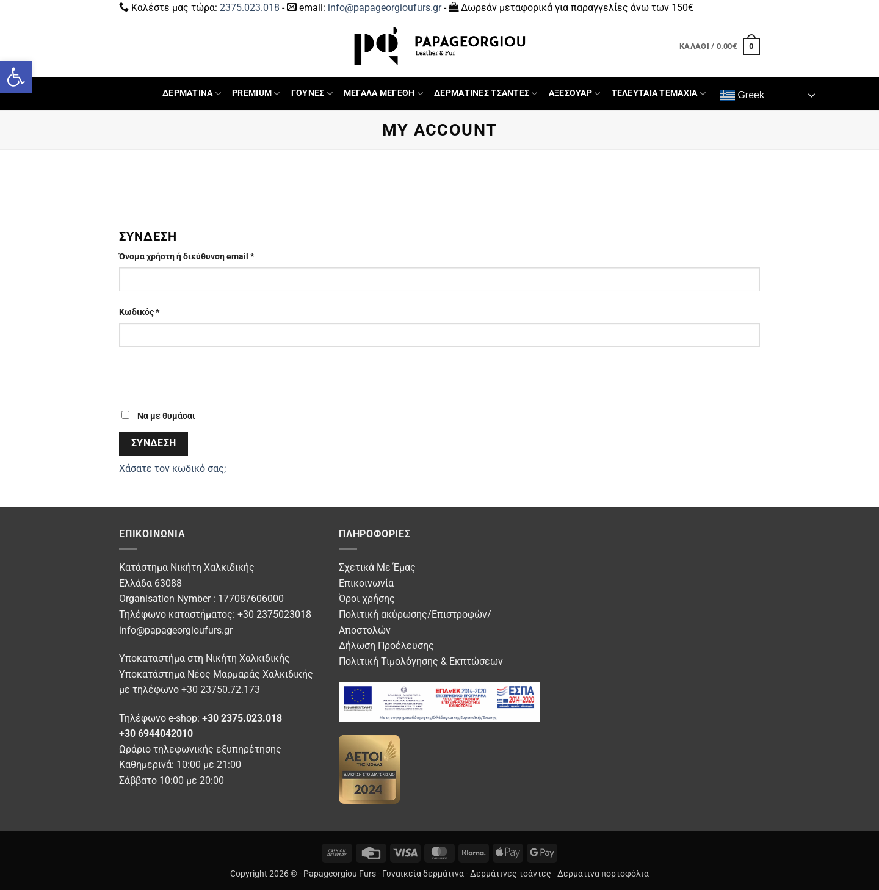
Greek (742, 96)
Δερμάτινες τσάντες (510, 874)
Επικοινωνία (366, 583)
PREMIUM (256, 93)
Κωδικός (160, 311)
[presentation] (202, 382)
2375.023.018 (250, 7)
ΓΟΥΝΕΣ (312, 93)
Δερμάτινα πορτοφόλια (603, 874)
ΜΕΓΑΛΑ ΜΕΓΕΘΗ (383, 93)
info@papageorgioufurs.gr (384, 7)
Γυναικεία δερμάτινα (423, 874)
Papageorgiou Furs (339, 874)
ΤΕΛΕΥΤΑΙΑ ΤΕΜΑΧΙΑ (659, 93)
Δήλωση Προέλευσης (386, 645)
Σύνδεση (153, 443)
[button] (16, 77)
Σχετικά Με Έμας (377, 567)
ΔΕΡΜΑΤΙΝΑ (191, 93)
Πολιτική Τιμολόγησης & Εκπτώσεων (421, 661)
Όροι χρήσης (367, 598)
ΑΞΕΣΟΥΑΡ (575, 93)
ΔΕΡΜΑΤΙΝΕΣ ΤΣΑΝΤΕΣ (486, 93)
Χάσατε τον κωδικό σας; (172, 468)
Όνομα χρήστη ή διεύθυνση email (208, 256)
